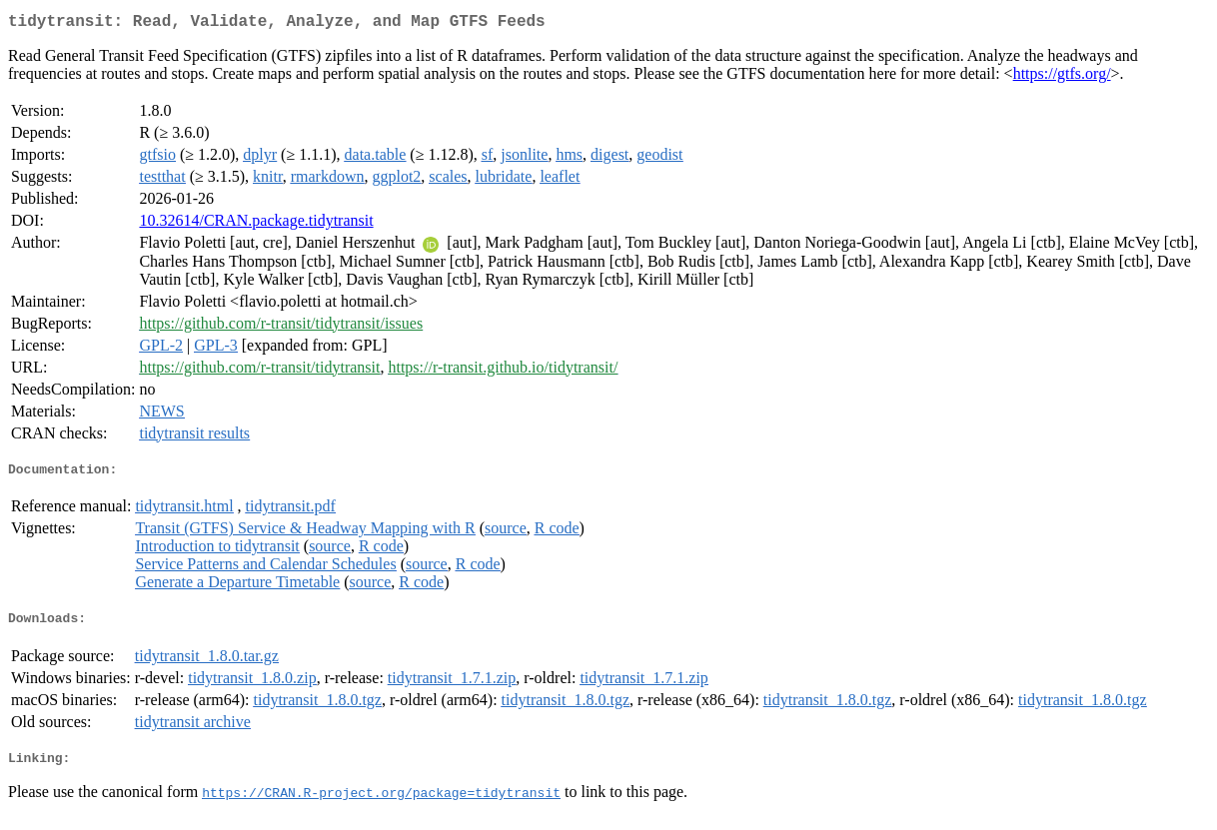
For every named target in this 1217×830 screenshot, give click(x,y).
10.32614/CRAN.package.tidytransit (256, 224)
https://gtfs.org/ (1062, 77)
